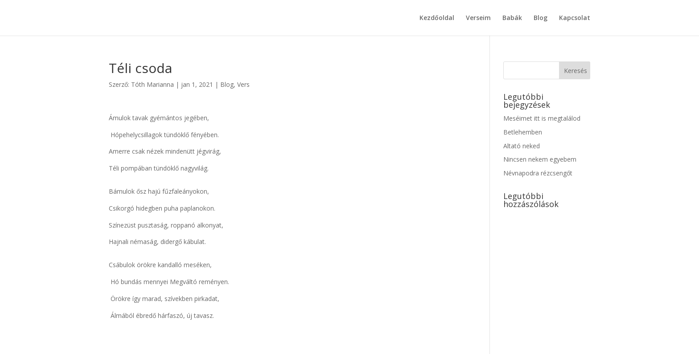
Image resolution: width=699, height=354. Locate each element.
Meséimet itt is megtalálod (541, 118)
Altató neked (521, 146)
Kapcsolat (574, 18)
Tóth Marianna (152, 84)
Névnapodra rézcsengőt (537, 173)
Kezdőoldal (436, 18)
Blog (540, 18)
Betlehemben (522, 132)
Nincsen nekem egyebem (539, 159)
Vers (243, 84)
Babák (512, 18)
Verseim (478, 18)
